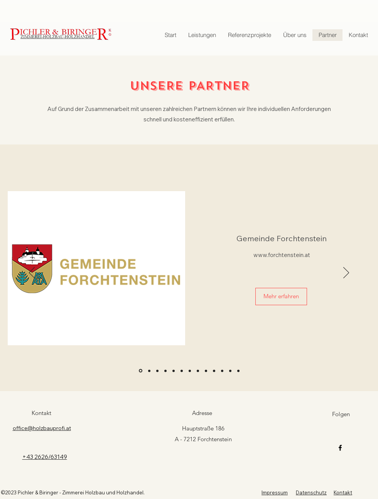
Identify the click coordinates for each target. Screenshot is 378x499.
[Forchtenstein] (140, 371)
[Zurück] (32, 273)
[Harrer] (157, 371)
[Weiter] (346, 273)
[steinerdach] (214, 371)
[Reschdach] (222, 371)
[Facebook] (340, 448)
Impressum (275, 492)
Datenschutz (311, 492)
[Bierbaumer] (230, 371)
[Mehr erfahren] (281, 296)
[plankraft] (182, 371)
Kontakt (343, 492)
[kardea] (198, 371)
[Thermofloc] (165, 371)
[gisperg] (238, 371)
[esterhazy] (206, 371)
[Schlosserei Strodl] (190, 371)
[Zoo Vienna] (149, 371)
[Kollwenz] (173, 371)
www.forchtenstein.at (281, 255)
